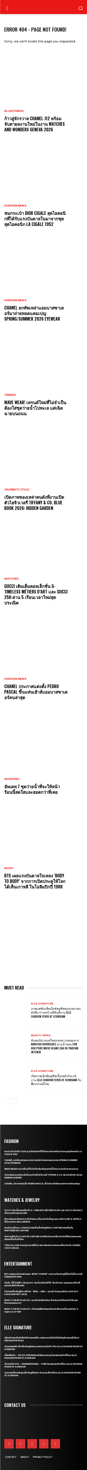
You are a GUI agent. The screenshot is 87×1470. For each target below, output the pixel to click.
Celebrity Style (16, 489)
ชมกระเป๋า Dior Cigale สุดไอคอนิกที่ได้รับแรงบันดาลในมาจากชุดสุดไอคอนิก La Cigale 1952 (35, 218)
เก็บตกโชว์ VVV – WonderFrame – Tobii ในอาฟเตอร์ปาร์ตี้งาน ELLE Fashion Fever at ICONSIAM (43, 1365)
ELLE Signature (42, 1004)
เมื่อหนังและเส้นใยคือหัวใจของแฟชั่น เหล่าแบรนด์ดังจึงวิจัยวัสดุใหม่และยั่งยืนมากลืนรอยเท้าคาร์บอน (41, 1339)
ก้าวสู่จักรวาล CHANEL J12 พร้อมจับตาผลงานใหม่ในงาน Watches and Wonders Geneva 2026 (34, 124)
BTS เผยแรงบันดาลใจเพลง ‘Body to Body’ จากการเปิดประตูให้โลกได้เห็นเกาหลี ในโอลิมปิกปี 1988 (34, 881)
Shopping (11, 779)
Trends (10, 395)
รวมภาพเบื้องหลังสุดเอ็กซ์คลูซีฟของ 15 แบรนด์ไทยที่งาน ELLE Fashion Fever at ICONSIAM (42, 1374)
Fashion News (15, 205)
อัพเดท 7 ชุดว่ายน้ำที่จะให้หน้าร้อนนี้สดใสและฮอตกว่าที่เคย (32, 789)
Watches (11, 578)
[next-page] (13, 1101)
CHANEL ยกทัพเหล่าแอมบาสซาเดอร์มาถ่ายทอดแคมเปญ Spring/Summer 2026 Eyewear (34, 313)
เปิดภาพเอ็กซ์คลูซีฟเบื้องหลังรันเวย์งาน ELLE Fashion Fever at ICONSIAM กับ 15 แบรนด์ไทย (56, 1080)
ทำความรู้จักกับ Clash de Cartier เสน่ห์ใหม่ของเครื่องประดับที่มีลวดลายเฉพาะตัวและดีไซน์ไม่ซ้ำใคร (42, 1238)
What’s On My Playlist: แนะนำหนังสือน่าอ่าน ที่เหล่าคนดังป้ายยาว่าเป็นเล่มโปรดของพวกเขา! (41, 1302)
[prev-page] (7, 1101)
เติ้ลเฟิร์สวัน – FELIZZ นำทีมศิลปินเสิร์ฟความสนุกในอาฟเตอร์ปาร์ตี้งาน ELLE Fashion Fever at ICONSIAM (40, 1357)
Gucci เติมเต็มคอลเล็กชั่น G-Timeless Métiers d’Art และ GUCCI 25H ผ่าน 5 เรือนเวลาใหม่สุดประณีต (36, 594)
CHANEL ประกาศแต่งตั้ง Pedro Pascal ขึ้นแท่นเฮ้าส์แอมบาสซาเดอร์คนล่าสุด (36, 691)
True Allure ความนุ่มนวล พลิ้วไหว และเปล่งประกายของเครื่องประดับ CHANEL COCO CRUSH (42, 1247)
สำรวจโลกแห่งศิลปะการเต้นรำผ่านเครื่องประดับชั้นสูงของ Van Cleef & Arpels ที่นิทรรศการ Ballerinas (42, 1220)
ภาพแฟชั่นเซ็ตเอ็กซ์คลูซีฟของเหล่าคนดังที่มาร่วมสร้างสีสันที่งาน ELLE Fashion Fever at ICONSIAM (56, 1012)
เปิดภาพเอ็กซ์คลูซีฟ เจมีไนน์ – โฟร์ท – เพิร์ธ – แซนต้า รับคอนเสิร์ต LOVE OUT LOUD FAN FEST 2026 (41, 1293)
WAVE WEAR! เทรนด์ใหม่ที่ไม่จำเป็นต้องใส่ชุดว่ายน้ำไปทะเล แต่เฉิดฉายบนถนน (35, 408)
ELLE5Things (14, 111)
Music (8, 868)
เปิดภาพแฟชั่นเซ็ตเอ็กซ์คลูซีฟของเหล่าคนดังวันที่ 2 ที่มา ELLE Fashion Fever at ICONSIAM (43, 1348)
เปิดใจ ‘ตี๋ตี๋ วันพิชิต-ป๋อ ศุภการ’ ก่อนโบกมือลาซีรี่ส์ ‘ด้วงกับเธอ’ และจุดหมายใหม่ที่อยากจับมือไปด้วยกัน (42, 1284)
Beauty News (41, 1035)
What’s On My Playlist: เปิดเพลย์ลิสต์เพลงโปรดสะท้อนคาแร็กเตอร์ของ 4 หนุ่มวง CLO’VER (41, 1310)
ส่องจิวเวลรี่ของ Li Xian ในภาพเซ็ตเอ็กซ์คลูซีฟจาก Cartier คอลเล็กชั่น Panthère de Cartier (38, 1229)
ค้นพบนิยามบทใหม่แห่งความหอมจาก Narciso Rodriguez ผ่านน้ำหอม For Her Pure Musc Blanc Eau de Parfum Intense (55, 1046)
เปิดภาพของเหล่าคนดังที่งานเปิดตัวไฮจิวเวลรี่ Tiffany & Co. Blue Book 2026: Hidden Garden (34, 502)
